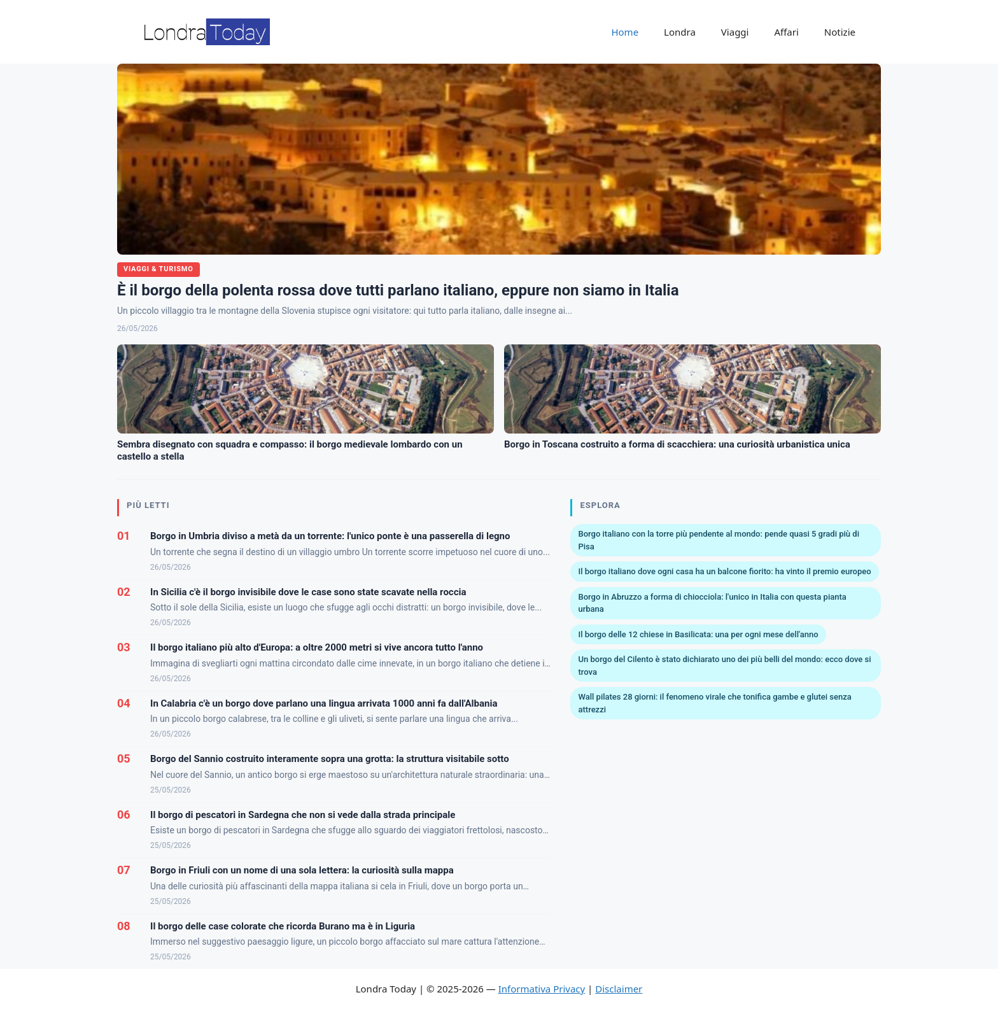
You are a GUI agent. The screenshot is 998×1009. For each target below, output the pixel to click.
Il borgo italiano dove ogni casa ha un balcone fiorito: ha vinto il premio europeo (724, 571)
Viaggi (735, 31)
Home (624, 31)
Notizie (839, 31)
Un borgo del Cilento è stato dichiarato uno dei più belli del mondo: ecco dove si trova (724, 665)
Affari (786, 31)
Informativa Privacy (541, 988)
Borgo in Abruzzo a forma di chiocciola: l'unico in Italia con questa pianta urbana (712, 603)
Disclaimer (618, 988)
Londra (680, 31)
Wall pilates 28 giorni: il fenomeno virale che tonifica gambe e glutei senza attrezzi (714, 703)
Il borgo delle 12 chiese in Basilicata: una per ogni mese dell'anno (698, 634)
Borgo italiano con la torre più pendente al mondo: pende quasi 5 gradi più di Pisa (718, 540)
